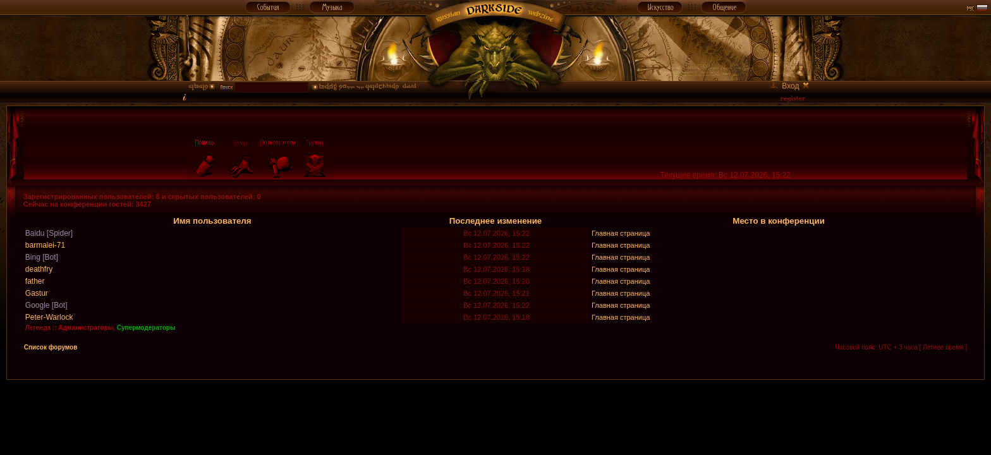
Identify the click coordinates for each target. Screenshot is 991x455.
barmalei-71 (45, 245)
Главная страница (621, 233)
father (35, 281)
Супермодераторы (146, 327)
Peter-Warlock (49, 317)
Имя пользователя (212, 221)
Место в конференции (779, 221)
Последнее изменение (495, 221)
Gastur (36, 293)
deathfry (38, 269)
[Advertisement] (495, 408)
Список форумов (51, 347)
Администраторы (85, 327)
